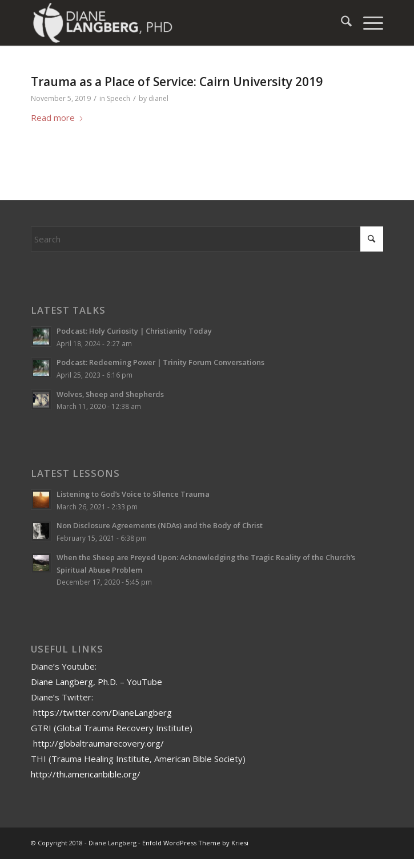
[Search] (340, 23)
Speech (118, 98)
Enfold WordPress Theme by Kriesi (195, 842)
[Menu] (367, 23)
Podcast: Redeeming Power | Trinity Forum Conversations (160, 362)
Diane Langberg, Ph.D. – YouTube (96, 681)
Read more (57, 117)
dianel (158, 98)
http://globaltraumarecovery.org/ (98, 743)
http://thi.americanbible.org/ (85, 774)
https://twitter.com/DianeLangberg (102, 712)
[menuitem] (340, 23)
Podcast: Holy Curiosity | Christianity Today (134, 331)
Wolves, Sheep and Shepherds (110, 394)
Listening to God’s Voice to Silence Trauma (133, 494)
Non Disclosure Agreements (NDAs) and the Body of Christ (160, 525)
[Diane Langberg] (171, 23)
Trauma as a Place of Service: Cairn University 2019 (177, 82)
